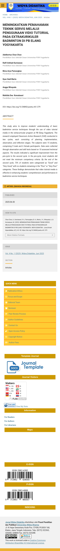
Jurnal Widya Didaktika (14, 522)
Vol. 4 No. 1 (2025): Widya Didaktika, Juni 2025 (22, 17)
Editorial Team (14, 302)
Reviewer (12, 308)
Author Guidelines (15, 320)
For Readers (9, 417)
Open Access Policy (17, 331)
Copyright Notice (15, 337)
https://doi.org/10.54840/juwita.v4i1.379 (23, 107)
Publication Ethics (15, 291)
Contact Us (13, 325)
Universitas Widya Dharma (28, 525)
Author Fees (14, 342)
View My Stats (22, 406)
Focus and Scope (15, 297)
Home (5, 15)
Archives (13, 15)
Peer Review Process (17, 314)
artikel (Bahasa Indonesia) (19, 186)
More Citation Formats (15, 235)
